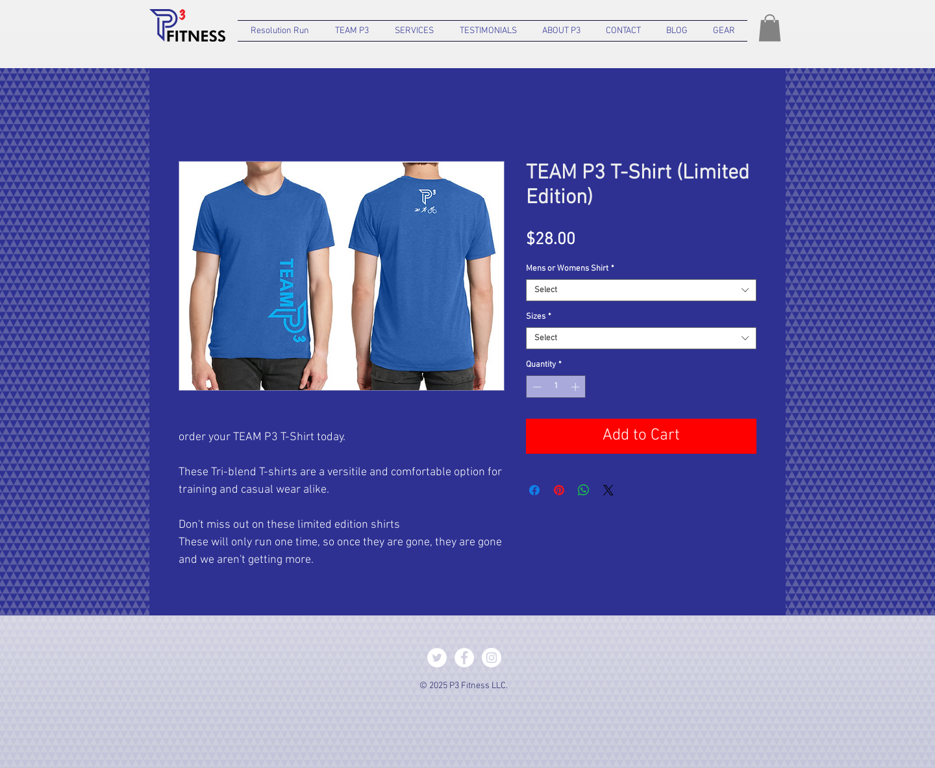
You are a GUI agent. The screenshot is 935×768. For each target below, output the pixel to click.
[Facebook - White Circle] (464, 657)
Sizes (538, 317)
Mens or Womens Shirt (570, 269)
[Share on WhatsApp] (584, 490)
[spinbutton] (556, 387)
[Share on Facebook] (534, 490)
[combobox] (641, 290)
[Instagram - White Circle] (491, 657)
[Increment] (576, 387)
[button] (352, 31)
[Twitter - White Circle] (437, 657)
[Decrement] (535, 387)
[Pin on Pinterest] (559, 490)
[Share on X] (608, 490)
